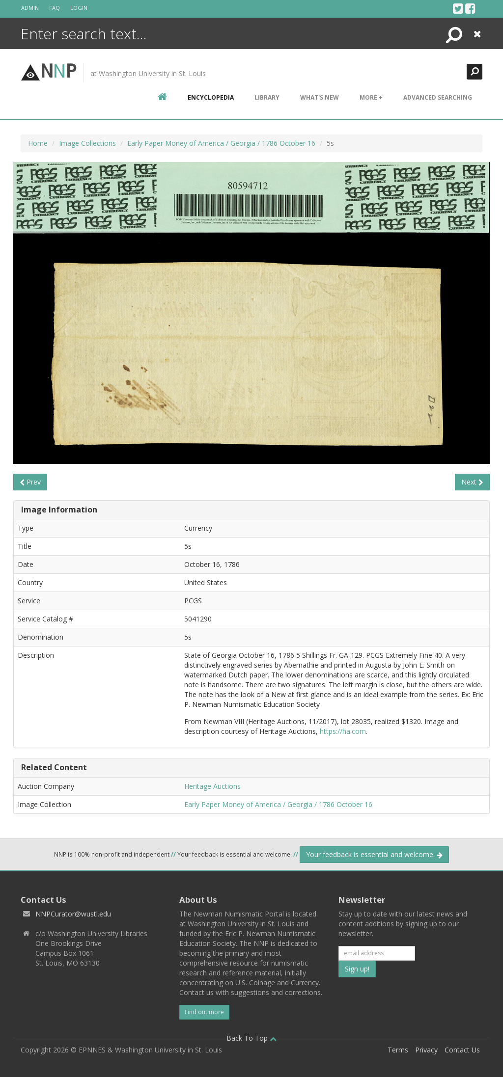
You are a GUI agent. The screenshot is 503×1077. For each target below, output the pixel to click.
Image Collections (87, 143)
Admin (30, 7)
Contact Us (462, 1049)
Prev (30, 481)
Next (472, 481)
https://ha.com (343, 731)
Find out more (204, 1012)
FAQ (54, 7)
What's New (319, 97)
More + (371, 97)
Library (266, 97)
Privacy (426, 1049)
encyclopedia (211, 97)
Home (38, 143)
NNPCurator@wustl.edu (73, 913)
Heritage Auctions (212, 786)
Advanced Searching (437, 97)
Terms (398, 1049)
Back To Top (251, 1038)
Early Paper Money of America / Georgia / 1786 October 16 (221, 143)
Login (78, 7)
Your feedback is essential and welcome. (374, 854)
